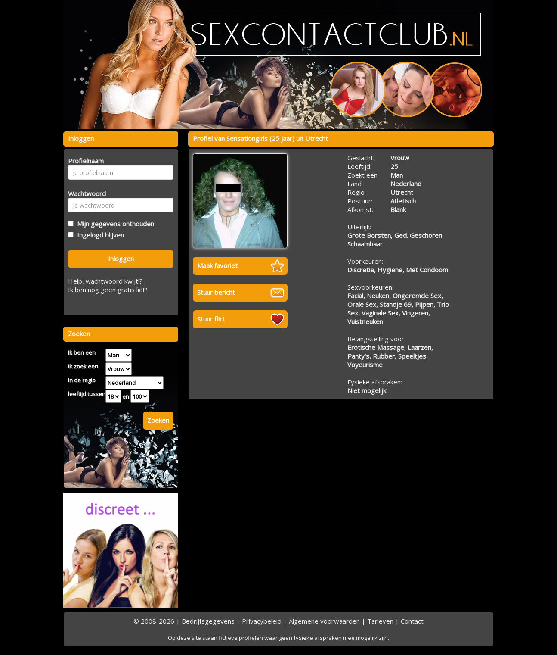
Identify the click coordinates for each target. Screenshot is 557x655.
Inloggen (121, 258)
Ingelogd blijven (99, 235)
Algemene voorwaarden (324, 621)
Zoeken (158, 420)
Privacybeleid (262, 621)
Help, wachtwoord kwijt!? (105, 281)
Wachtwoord (84, 193)
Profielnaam (84, 160)
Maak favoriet (217, 265)
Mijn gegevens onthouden (114, 223)
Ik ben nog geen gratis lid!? (107, 289)
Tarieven (380, 621)
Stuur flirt (211, 319)
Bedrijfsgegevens (208, 621)
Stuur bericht (216, 292)
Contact (412, 621)
